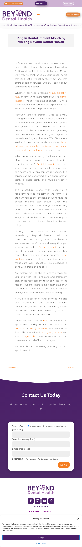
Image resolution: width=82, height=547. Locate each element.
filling (52, 93)
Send (63, 464)
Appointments (73, 14)
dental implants (33, 150)
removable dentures (38, 146)
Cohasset (20, 328)
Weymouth (28, 336)
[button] (78, 519)
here (45, 320)
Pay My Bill (41, 3)
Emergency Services (13, 3)
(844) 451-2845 (38, 328)
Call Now (68, 3)
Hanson (57, 332)
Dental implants (46, 164)
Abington (47, 332)
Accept (41, 537)
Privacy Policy (41, 543)
